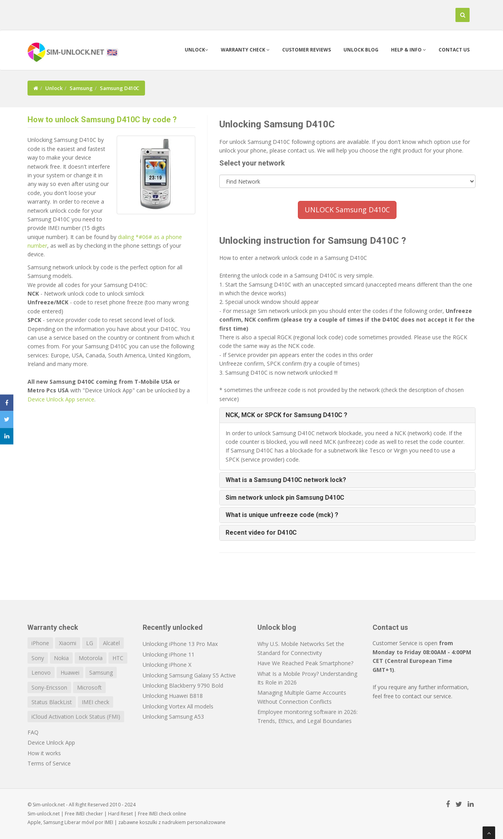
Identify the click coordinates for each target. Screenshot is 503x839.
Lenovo (41, 672)
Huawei (70, 672)
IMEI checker (89, 813)
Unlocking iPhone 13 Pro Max (180, 644)
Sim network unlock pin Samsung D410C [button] (285, 497)
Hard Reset (120, 813)
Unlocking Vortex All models (178, 706)
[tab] (347, 415)
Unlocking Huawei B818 (173, 695)
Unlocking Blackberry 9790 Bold (183, 685)
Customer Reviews (306, 49)
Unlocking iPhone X (167, 664)
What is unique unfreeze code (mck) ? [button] (282, 515)
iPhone (40, 643)
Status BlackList (51, 702)
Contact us (454, 49)
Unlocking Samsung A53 (173, 716)
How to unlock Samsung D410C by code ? (102, 119)
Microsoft (89, 687)
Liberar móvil (79, 822)
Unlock (196, 49)
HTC (117, 658)
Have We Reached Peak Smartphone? (305, 663)
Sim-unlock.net (44, 813)
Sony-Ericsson (49, 687)
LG (89, 643)
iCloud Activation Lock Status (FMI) (75, 716)
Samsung (81, 88)
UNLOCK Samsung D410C (347, 209)
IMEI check (95, 702)
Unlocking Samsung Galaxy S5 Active (189, 675)
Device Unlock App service (61, 399)
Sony (37, 658)
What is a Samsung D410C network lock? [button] (286, 480)
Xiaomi (67, 643)
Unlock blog (360, 49)
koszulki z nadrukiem (163, 822)
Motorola (91, 658)
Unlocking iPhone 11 (169, 654)
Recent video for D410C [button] (261, 532)
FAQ (33, 732)
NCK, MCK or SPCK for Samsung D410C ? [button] (286, 415)
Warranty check (245, 49)
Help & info (408, 49)
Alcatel (111, 643)
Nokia (61, 658)
